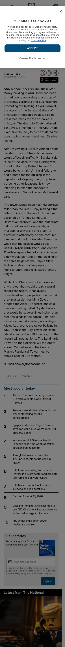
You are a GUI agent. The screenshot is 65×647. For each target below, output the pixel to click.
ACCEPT (32, 48)
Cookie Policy (38, 40)
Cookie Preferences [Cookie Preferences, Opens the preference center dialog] (32, 58)
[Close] (61, 11)
